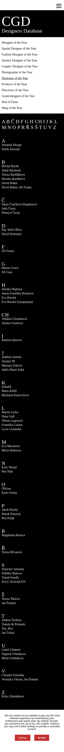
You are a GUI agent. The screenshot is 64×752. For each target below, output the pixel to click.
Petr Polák (8, 518)
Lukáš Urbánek (11, 649)
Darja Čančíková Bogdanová (19, 204)
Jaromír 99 (8, 361)
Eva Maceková (11, 446)
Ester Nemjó (9, 467)
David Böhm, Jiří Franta (16, 187)
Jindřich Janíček (11, 357)
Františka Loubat (12, 425)
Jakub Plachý (10, 509)
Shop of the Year (12, 108)
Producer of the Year (14, 84)
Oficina (6, 488)
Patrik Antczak (11, 149)
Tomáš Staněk (10, 577)
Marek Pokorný (11, 514)
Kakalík (6, 386)
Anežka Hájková (12, 289)
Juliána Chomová (12, 323)
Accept (42, 737)
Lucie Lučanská (11, 429)
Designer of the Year (14, 42)
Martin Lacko (10, 412)
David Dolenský (12, 234)
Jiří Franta (8, 251)
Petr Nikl (7, 471)
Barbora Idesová (12, 340)
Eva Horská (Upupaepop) (17, 302)
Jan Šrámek (9, 603)
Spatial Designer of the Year (19, 48)
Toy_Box (7, 628)
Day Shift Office (12, 229)
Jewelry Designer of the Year (19, 60)
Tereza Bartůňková (13, 174)
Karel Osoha (9, 492)
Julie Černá (8, 208)
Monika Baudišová (13, 179)
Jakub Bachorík (11, 170)
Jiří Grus (7, 272)
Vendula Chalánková (14, 319)
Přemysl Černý (11, 212)
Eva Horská (9, 297)
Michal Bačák (10, 166)
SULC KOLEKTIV (14, 582)
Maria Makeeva (11, 450)
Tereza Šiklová (11, 598)
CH (38, 121)
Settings (22, 737)
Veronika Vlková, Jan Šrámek (20, 679)
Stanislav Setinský (13, 569)
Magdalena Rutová (13, 535)
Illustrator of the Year (15, 78)
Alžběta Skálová (12, 573)
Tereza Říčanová (12, 552)
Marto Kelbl (9, 391)
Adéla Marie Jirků (13, 369)
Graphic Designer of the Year (20, 66)
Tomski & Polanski (13, 624)
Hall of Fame (10, 102)
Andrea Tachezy (12, 620)
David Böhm (9, 183)
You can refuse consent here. (32, 746)
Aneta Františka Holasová (17, 293)
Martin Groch (10, 268)
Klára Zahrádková (13, 696)
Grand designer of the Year (18, 96)
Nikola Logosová (12, 420)
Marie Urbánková (12, 658)
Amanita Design (12, 145)
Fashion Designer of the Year (19, 54)
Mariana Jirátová (12, 365)
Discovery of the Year (15, 90)
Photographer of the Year (17, 72)
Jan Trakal (8, 632)
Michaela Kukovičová (15, 395)
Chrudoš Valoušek (13, 675)
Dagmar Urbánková (14, 654)
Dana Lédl (8, 416)
